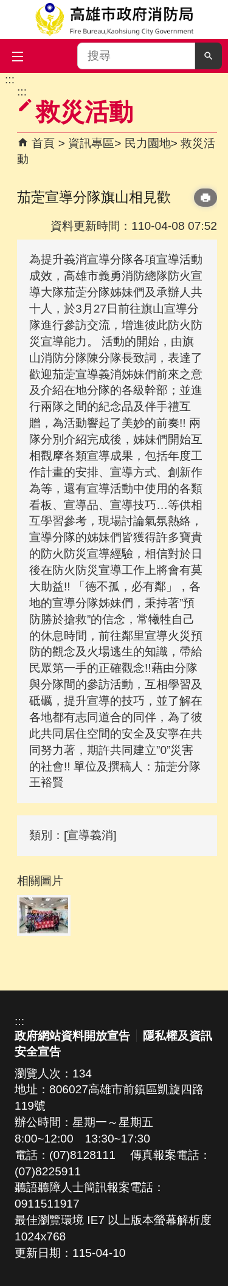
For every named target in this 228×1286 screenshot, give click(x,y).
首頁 (43, 143)
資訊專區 (91, 143)
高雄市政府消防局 (114, 19)
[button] (208, 56)
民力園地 (148, 143)
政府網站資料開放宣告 (72, 1035)
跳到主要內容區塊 (6, 79)
